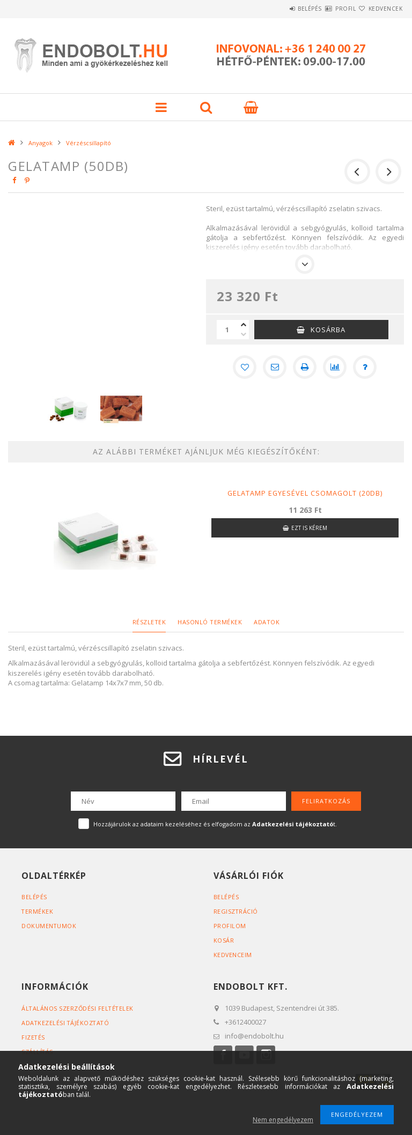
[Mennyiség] (227, 329)
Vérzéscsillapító (88, 143)
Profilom (230, 926)
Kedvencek (379, 8)
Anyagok (40, 143)
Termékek (37, 911)
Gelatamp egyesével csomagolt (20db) (305, 493)
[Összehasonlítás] (335, 367)
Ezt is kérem (309, 528)
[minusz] (243, 334)
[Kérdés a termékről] (365, 367)
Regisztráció (236, 911)
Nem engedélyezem (283, 1119)
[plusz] (243, 325)
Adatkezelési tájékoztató (66, 1023)
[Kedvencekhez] (244, 367)
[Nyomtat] (305, 367)
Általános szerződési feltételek (78, 1008)
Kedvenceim (233, 955)
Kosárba (328, 329)
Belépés (278, 8)
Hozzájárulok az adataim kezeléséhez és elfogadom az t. (215, 824)
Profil (326, 8)
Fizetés (33, 1037)
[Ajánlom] (274, 367)
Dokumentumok (49, 926)
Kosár (224, 940)
